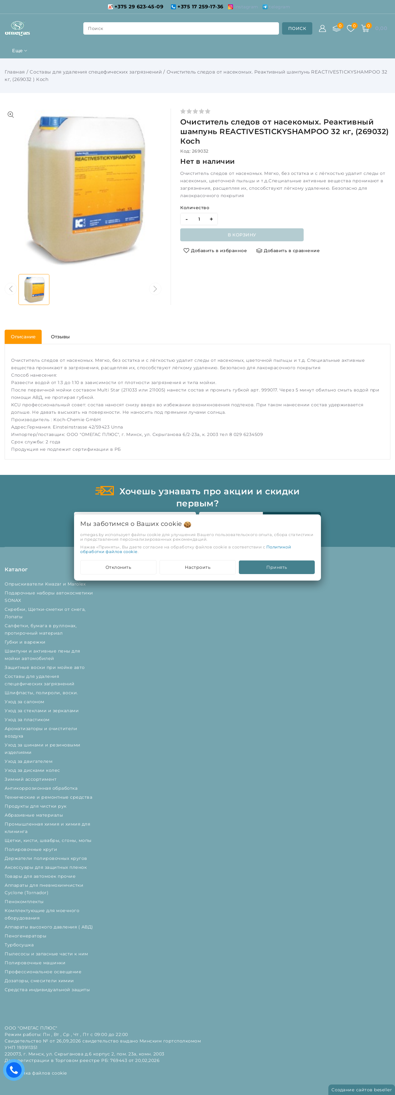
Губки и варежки (26, 642)
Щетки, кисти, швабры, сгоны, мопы (49, 840)
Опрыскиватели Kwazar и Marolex (46, 584)
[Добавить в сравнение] (288, 250)
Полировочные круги (32, 849)
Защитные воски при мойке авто (45, 667)
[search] (297, 28)
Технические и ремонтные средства (49, 797)
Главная (15, 72)
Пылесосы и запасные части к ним (47, 954)
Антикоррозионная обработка (42, 788)
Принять (276, 567)
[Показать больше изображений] (11, 114)
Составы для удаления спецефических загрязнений (96, 72)
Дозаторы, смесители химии (40, 980)
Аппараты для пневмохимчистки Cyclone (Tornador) (44, 888)
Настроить (198, 567)
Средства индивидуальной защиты (48, 989)
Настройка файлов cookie (36, 1073)
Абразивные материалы (34, 815)
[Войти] (322, 28)
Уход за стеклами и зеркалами (42, 710)
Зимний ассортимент (31, 779)
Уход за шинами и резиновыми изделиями (43, 748)
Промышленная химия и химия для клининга (47, 827)
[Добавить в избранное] (215, 250)
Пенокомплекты (25, 901)
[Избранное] (351, 28)
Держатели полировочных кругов (47, 858)
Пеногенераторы (26, 936)
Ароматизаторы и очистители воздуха (41, 732)
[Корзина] (365, 28)
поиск (95, 28)
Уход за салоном (25, 701)
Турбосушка (20, 945)
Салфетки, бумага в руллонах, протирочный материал (41, 629)
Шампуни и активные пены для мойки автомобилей (42, 654)
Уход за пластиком (28, 719)
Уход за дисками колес (33, 770)
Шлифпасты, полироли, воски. (42, 692)
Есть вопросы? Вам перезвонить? (15, 1072)
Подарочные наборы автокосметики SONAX (49, 596)
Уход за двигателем (29, 761)
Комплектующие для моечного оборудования (42, 914)
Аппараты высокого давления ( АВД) (49, 927)
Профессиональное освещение (44, 972)
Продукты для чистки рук (36, 806)
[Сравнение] (337, 28)
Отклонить (118, 567)
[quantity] (199, 219)
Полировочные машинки (36, 963)
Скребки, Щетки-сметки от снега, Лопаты (45, 613)
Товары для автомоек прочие (41, 876)
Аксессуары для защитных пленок (46, 867)
